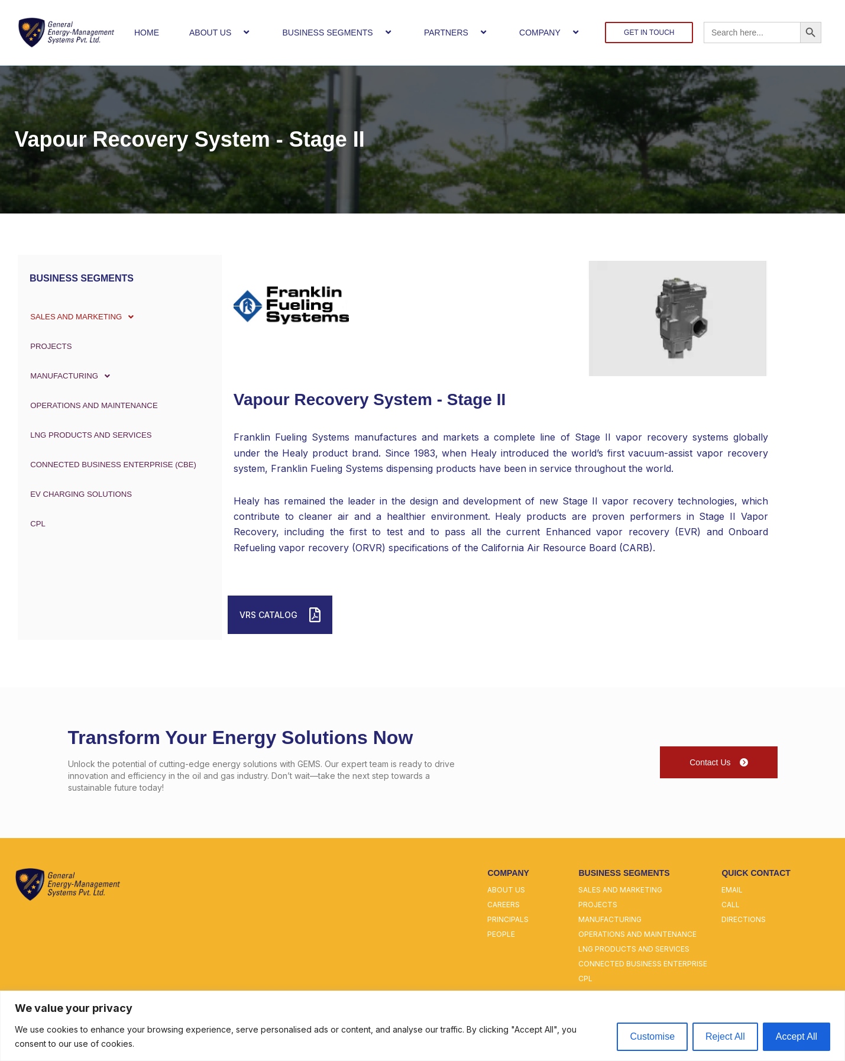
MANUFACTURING (72, 376)
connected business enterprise (642, 963)
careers (503, 904)
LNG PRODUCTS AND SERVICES (91, 435)
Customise (652, 1036)
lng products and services (633, 948)
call (730, 904)
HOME (146, 32)
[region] (422, 1026)
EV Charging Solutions (81, 494)
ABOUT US (220, 32)
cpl (585, 978)
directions (743, 919)
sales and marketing (620, 889)
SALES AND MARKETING (85, 317)
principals (508, 919)
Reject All (725, 1036)
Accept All (796, 1036)
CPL (35, 524)
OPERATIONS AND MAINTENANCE (94, 405)
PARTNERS (456, 32)
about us (506, 889)
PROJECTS (49, 346)
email (732, 889)
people (501, 934)
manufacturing (610, 919)
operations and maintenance (637, 934)
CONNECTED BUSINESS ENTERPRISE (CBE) (115, 465)
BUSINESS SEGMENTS (337, 32)
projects (597, 904)
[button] (236, 32)
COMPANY (550, 32)
